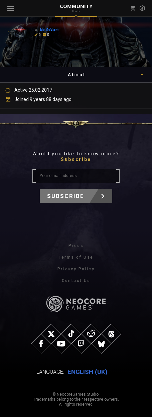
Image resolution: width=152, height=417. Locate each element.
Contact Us (76, 280)
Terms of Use (76, 257)
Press (76, 245)
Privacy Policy (76, 269)
